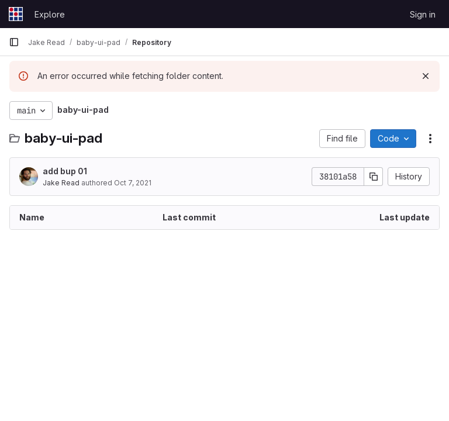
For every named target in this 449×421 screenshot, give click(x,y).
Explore (49, 14)
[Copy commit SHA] (373, 176)
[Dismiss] (426, 76)
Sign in (423, 14)
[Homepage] (15, 14)
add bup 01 (65, 171)
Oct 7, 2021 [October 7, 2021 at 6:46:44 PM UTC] (132, 182)
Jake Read (61, 182)
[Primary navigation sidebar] (14, 42)
